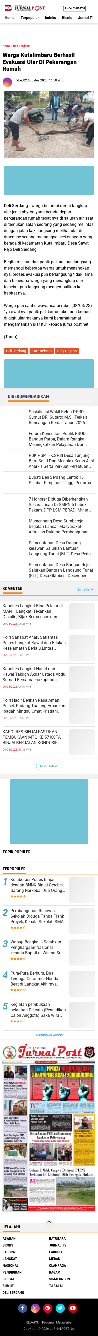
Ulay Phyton (67, 351)
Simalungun (59, 1279)
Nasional (11, 1265)
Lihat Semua (49, 766)
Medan (54, 1259)
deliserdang (13, 1292)
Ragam (54, 1272)
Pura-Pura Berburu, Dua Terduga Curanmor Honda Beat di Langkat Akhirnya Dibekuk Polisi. (34, 979)
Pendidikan (12, 1272)
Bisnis (67, 18)
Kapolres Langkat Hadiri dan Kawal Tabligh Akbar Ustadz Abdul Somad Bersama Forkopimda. (34, 674)
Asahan (9, 1238)
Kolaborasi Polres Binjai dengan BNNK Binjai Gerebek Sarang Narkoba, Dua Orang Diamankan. (37, 885)
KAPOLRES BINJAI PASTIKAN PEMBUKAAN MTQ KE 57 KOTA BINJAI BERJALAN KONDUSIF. (32, 737)
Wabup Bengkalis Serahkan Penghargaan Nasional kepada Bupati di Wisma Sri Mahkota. (35, 947)
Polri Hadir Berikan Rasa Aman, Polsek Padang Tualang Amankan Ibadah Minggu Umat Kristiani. (34, 706)
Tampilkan (85, 589)
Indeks (50, 18)
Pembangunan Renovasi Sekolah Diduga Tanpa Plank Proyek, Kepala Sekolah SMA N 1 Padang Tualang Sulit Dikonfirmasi (37, 916)
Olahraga (57, 1265)
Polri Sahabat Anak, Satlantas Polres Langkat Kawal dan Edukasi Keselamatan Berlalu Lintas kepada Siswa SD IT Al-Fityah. (35, 643)
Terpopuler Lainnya (49, 1035)
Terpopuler (30, 18)
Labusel (56, 1252)
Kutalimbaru (42, 351)
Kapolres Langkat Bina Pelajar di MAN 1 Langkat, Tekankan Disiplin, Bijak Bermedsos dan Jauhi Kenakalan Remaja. (33, 611)
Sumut (8, 1286)
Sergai (8, 1279)
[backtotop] (49, 1224)
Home (10, 18)
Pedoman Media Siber (57, 1322)
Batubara (57, 1238)
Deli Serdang (21, 46)
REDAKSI (32, 1322)
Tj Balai (56, 1286)
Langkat (10, 1259)
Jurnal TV (86, 18)
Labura (9, 1252)
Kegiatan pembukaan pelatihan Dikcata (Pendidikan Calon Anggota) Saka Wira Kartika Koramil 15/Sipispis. (38, 1010)
